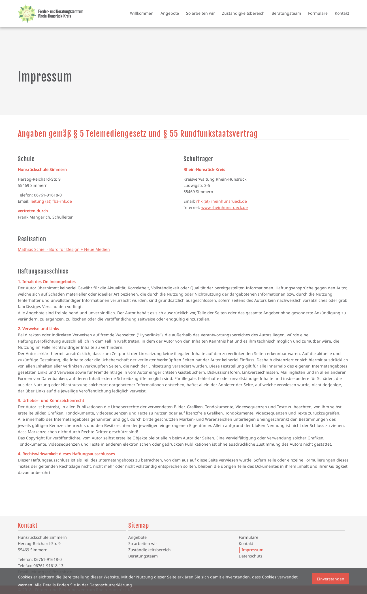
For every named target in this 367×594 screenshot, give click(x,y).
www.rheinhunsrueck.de (224, 207)
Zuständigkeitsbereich (243, 13)
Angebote (170, 13)
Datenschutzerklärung (110, 584)
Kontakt (342, 13)
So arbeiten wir (200, 13)
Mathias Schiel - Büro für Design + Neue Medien (64, 249)
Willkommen (141, 13)
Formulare (318, 13)
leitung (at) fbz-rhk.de (51, 201)
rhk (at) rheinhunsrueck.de (221, 201)
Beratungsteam (286, 13)
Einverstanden (330, 579)
